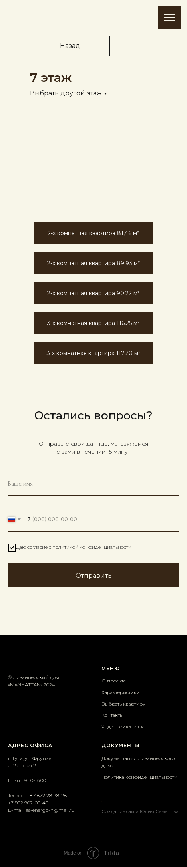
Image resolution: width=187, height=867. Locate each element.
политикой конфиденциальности (91, 547)
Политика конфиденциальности (139, 777)
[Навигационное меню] (169, 18)
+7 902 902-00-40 (28, 802)
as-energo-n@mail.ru (50, 810)
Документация (119, 758)
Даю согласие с (69, 548)
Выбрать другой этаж (66, 93)
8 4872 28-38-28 (48, 795)
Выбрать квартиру (123, 704)
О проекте (113, 681)
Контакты (112, 715)
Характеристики (120, 692)
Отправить (94, 575)
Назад (70, 46)
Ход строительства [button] (123, 727)
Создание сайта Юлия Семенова (140, 811)
